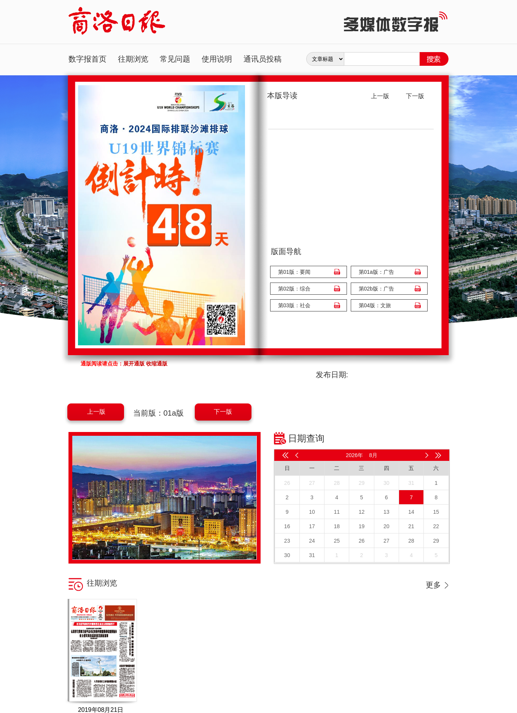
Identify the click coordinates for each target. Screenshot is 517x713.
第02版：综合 (294, 289)
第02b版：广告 (376, 289)
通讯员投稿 (262, 59)
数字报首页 (87, 59)
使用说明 (217, 59)
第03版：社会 (294, 305)
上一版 (96, 411)
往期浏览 (133, 59)
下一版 (223, 411)
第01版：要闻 (294, 272)
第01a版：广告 (376, 272)
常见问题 (175, 59)
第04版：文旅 (375, 305)
